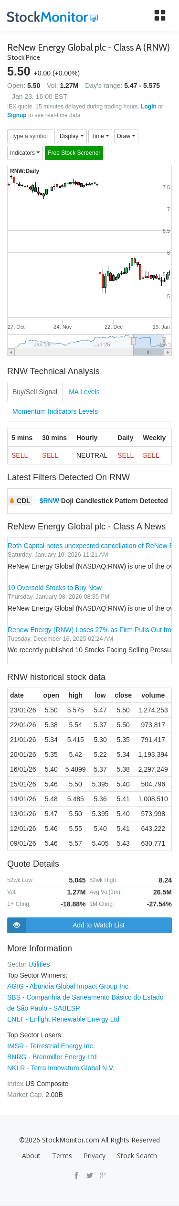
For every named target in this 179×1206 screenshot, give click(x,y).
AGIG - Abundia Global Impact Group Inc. (68, 986)
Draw (126, 136)
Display (72, 136)
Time (100, 136)
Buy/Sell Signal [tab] (34, 392)
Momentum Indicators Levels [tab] (55, 411)
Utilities (39, 964)
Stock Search (137, 1155)
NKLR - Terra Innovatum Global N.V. (61, 1068)
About (31, 1155)
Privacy (94, 1155)
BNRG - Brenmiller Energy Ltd (52, 1057)
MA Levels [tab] (84, 392)
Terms (62, 1155)
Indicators (25, 153)
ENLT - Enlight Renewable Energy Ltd (63, 1019)
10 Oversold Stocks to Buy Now (55, 588)
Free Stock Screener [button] (74, 153)
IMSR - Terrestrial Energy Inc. (51, 1046)
